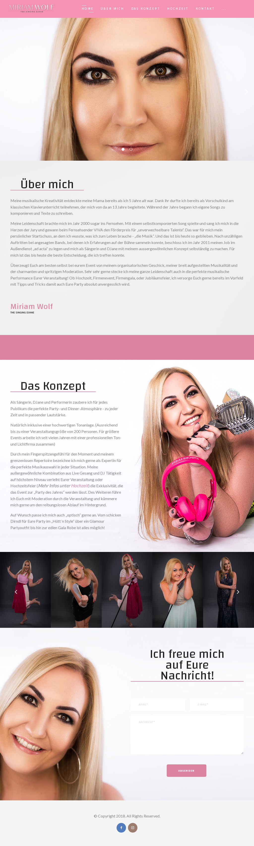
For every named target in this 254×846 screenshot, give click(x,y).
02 (130, 149)
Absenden (186, 770)
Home (88, 8)
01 (123, 149)
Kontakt (205, 8)
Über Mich (112, 8)
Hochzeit (177, 8)
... (224, 8)
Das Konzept (145, 8)
